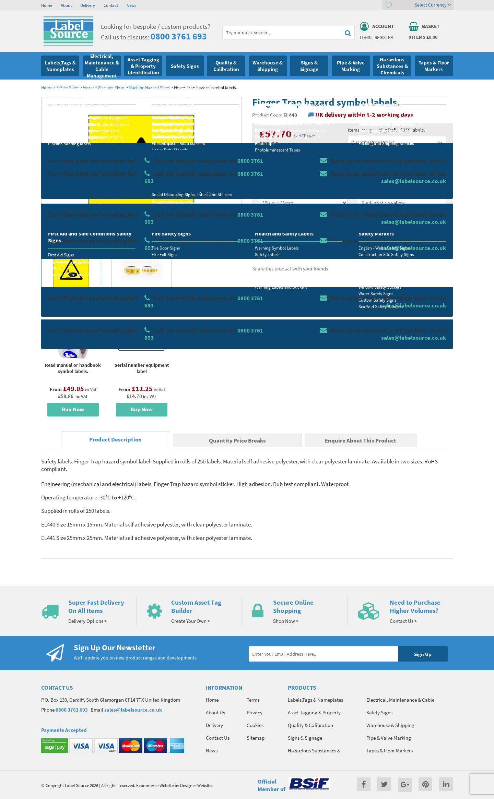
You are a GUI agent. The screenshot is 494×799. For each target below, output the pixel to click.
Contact (111, 5)
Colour (365, 190)
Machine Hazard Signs (149, 87)
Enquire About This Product (360, 440)
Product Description (115, 439)
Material (268, 163)
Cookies (255, 725)
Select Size (270, 190)
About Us (215, 712)
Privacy (254, 712)
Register (384, 37)
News (131, 5)
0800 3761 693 (179, 36)
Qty (263, 218)
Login (366, 37)
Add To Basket (402, 230)
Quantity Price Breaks (397, 142)
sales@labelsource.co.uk (133, 709)
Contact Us (218, 738)
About (66, 5)
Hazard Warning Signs (104, 87)
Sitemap (255, 738)
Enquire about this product (402, 244)
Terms (253, 700)
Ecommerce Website (155, 785)
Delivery (87, 5)
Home (46, 5)
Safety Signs (67, 87)
